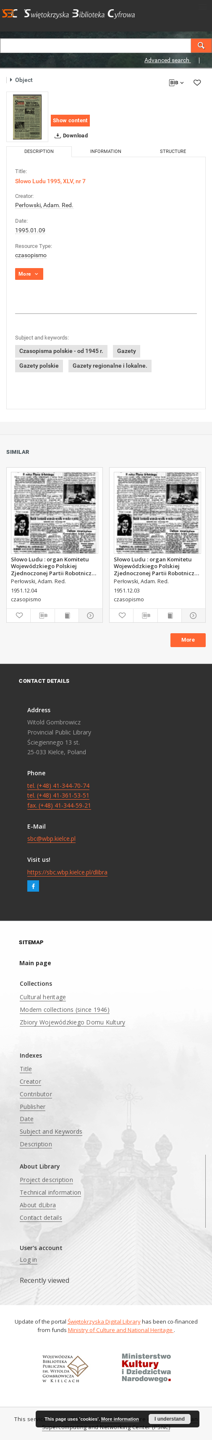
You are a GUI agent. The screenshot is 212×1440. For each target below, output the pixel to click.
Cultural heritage (43, 997)
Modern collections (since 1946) (65, 1010)
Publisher (32, 1107)
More (188, 640)
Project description (46, 1180)
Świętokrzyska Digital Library (104, 1321)
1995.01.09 (30, 230)
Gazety (126, 350)
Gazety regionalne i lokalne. (110, 365)
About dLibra (38, 1205)
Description (36, 1144)
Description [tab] (39, 151)
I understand (169, 1419)
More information (120, 1419)
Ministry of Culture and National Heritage (121, 1330)
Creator (30, 1081)
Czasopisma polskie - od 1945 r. (61, 350)
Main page (35, 963)
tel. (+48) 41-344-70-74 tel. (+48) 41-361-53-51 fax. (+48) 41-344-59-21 (59, 796)
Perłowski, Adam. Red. (44, 205)
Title (26, 1069)
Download (69, 136)
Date (27, 1119)
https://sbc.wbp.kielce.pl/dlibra (67, 872)
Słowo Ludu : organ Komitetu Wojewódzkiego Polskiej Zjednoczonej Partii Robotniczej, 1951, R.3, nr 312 (157, 566)
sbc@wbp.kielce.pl (51, 838)
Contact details (41, 1217)
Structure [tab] (173, 151)
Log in (28, 1260)
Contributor (36, 1094)
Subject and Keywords (51, 1131)
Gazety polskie (39, 365)
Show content (70, 120)
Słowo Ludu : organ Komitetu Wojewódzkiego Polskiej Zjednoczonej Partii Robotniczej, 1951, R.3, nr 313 (54, 566)
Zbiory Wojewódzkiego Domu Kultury (72, 1022)
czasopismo (31, 255)
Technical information (50, 1192)
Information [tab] (105, 151)
